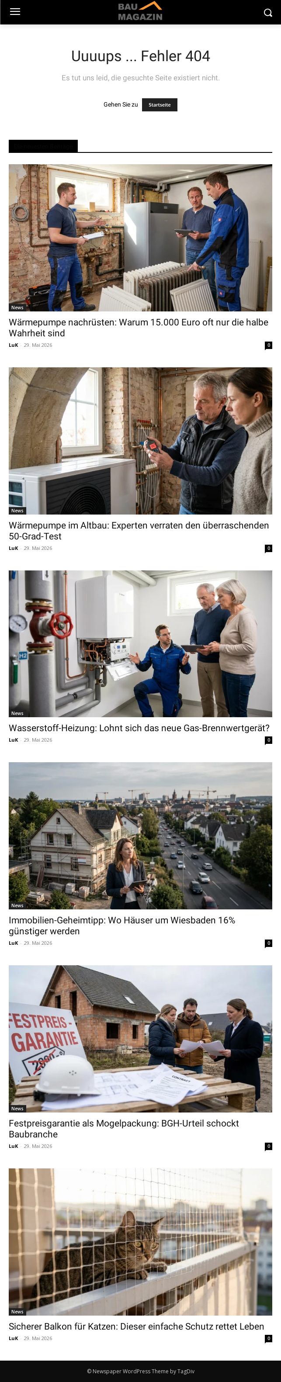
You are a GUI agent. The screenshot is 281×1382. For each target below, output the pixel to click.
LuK (13, 345)
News (17, 307)
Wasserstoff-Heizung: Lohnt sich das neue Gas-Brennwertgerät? (139, 728)
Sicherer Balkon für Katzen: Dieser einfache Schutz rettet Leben (136, 1326)
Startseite (159, 105)
